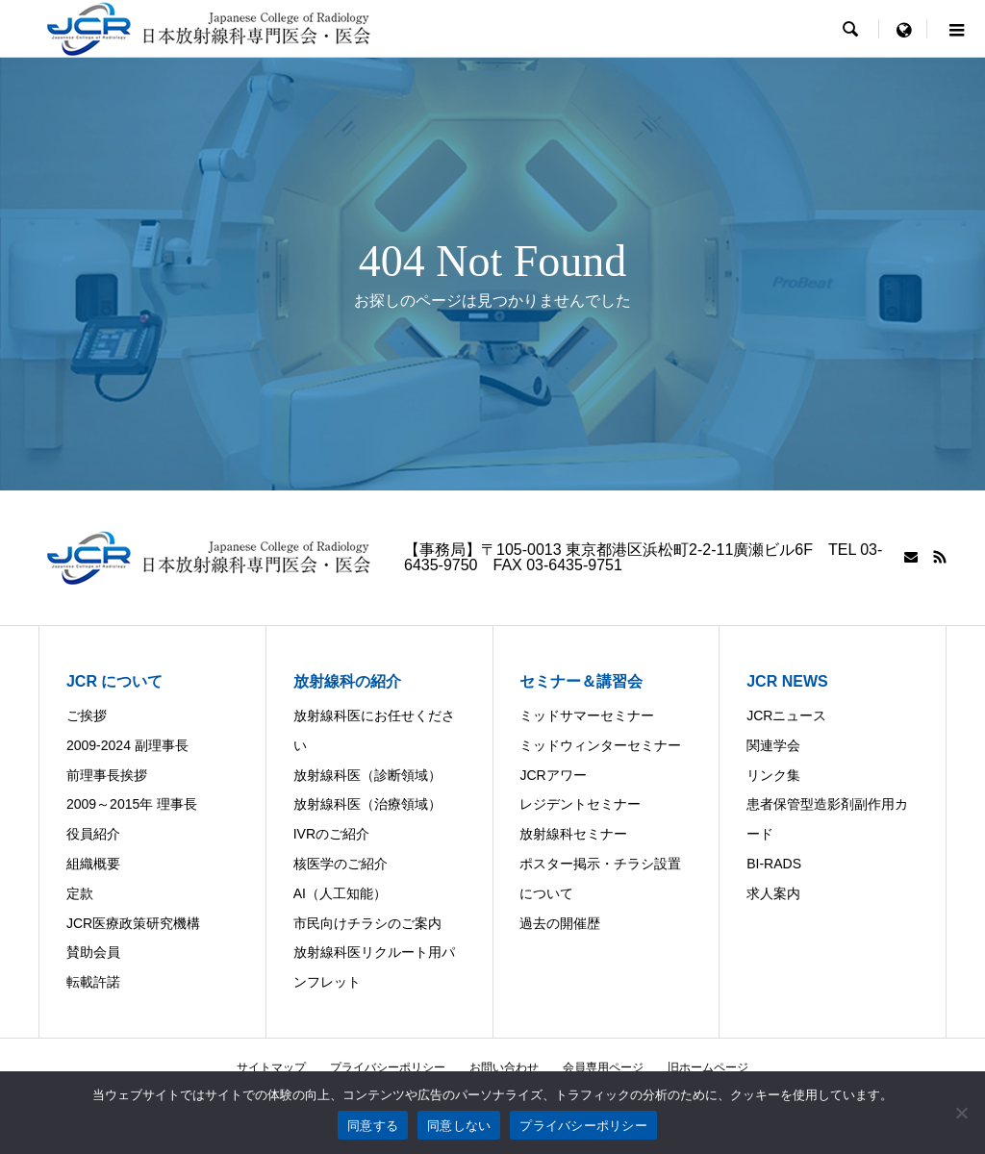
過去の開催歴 (559, 923)
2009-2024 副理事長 (127, 745)
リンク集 (773, 775)
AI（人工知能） (340, 893)
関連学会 (773, 745)
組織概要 (93, 863)
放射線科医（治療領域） (367, 804)
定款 (79, 893)
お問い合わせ (504, 1067)
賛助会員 (93, 952)
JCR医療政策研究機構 (133, 923)
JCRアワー (552, 775)
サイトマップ (271, 1067)
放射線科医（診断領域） (367, 775)
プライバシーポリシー (387, 1067)
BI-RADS (773, 863)
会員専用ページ (603, 1067)
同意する (372, 1125)
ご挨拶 (86, 715)
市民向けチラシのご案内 (367, 923)
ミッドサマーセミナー (586, 715)
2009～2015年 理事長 (131, 804)
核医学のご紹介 (340, 863)
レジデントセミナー (580, 804)
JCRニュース (786, 715)
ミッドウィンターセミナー (600, 745)
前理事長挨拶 (106, 775)
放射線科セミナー (573, 833)
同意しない (459, 1125)
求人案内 (773, 893)
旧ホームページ (708, 1067)
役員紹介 (93, 833)
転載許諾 (93, 982)
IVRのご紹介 (331, 833)
